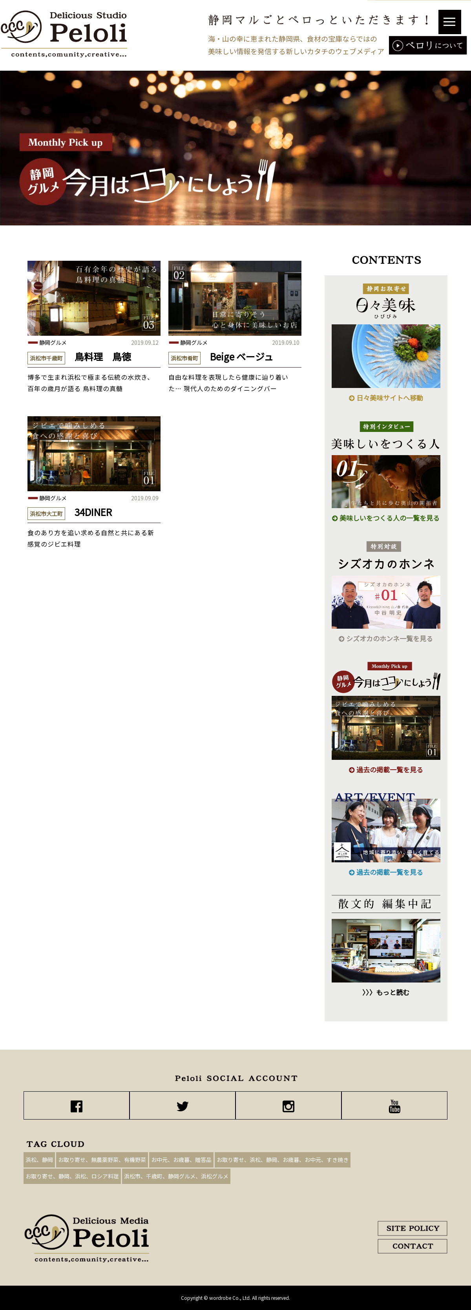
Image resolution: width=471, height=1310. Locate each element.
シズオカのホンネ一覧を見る (386, 638)
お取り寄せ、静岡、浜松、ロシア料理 (72, 1176)
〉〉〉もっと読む (385, 992)
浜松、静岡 (39, 1160)
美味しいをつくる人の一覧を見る (386, 518)
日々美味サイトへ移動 (386, 398)
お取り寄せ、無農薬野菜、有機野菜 (102, 1160)
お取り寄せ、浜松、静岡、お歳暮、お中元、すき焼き (283, 1160)
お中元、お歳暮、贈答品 (181, 1160)
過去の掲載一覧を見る (386, 769)
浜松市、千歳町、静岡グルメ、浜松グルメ (176, 1176)
